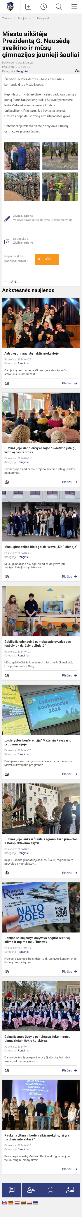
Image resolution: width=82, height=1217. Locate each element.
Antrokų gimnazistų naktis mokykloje (31, 353)
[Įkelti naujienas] (28, 6)
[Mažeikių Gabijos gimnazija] (10, 6)
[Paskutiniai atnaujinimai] (43, 6)
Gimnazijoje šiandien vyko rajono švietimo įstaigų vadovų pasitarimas (40, 450)
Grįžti (14, 281)
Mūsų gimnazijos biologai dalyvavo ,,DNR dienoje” (40, 547)
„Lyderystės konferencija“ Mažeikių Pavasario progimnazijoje (37, 742)
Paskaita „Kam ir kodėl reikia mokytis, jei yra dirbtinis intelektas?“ (36, 1137)
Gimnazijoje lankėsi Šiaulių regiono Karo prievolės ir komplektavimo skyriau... (41, 841)
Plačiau (67, 383)
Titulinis (7, 18)
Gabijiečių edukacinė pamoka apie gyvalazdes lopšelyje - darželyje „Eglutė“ (37, 643)
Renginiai (43, 18)
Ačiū (44, 259)
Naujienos (24, 18)
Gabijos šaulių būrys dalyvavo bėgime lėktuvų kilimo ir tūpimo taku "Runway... (37, 940)
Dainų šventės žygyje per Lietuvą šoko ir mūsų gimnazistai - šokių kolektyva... (37, 1038)
